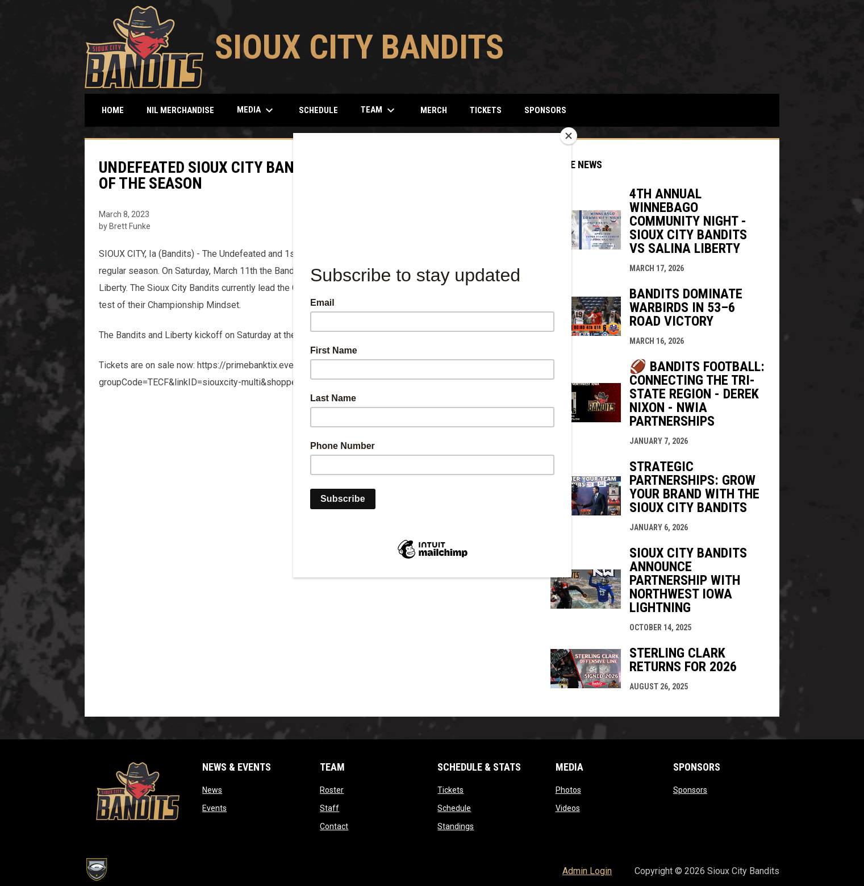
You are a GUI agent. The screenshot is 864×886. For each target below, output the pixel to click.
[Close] (568, 135)
